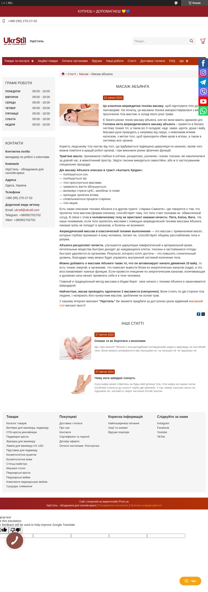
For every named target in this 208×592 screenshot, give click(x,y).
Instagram (163, 423)
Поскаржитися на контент (113, 505)
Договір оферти (69, 441)
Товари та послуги (16, 61)
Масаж (84, 74)
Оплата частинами (75, 61)
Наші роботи (114, 61)
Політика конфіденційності (146, 505)
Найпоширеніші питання (123, 423)
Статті (132, 61)
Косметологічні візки (19, 459)
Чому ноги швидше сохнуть (114, 378)
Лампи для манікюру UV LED (24, 445)
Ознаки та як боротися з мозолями (120, 341)
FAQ (172, 61)
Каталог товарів (16, 423)
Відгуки (97, 61)
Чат (190, 581)
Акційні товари (48, 61)
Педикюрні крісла (17, 436)
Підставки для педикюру (22, 450)
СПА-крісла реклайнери (21, 432)
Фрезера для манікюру (20, 441)
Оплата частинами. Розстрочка (79, 445)
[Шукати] (191, 41)
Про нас (64, 427)
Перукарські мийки (18, 477)
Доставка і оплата (152, 61)
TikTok (161, 436)
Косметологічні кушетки (21, 454)
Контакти (65, 432)
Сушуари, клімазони (19, 486)
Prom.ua (124, 501)
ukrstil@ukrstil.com (26, 210)
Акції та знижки (118, 427)
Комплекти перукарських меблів (26, 481)
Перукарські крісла (18, 472)
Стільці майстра (16, 463)
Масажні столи (15, 468)
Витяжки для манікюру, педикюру (27, 427)
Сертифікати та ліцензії (74, 436)
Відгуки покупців (118, 432)
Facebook (163, 427)
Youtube (162, 432)
